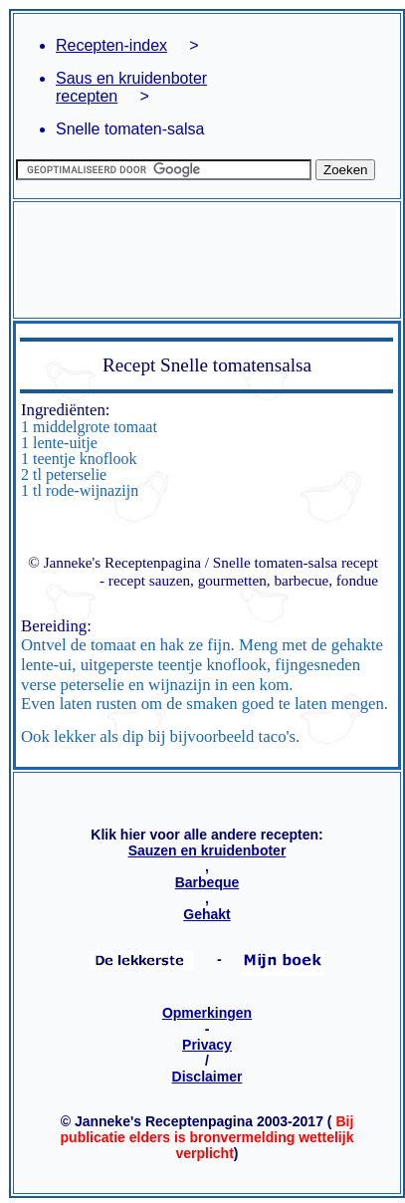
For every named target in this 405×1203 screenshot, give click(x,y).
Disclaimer (207, 1076)
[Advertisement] (206, 260)
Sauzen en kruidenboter (207, 850)
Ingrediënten (63, 409)
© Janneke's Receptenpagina (114, 562)
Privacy (207, 1045)
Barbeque (207, 882)
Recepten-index (111, 45)
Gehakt (206, 914)
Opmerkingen (207, 1013)
